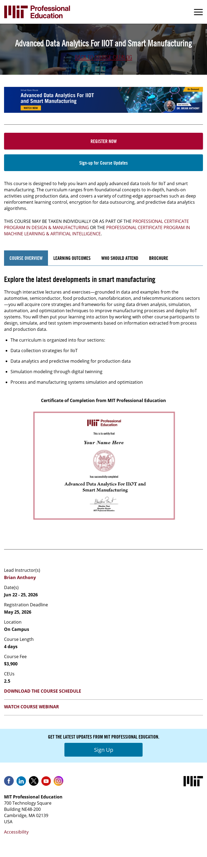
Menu (198, 12)
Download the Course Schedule (42, 691)
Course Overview (26, 258)
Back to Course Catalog (103, 57)
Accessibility (16, 832)
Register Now (104, 141)
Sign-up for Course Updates (103, 163)
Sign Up (103, 749)
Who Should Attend (119, 258)
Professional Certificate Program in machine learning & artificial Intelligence (97, 231)
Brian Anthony (20, 577)
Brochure (158, 258)
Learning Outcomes (72, 258)
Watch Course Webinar (31, 707)
